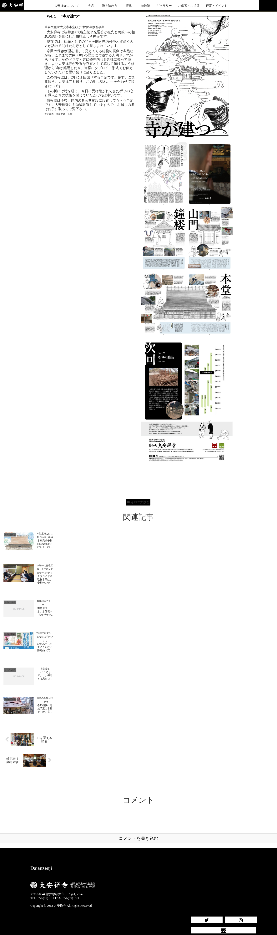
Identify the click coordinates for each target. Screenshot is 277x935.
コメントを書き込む (138, 825)
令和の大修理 (138, 502)
